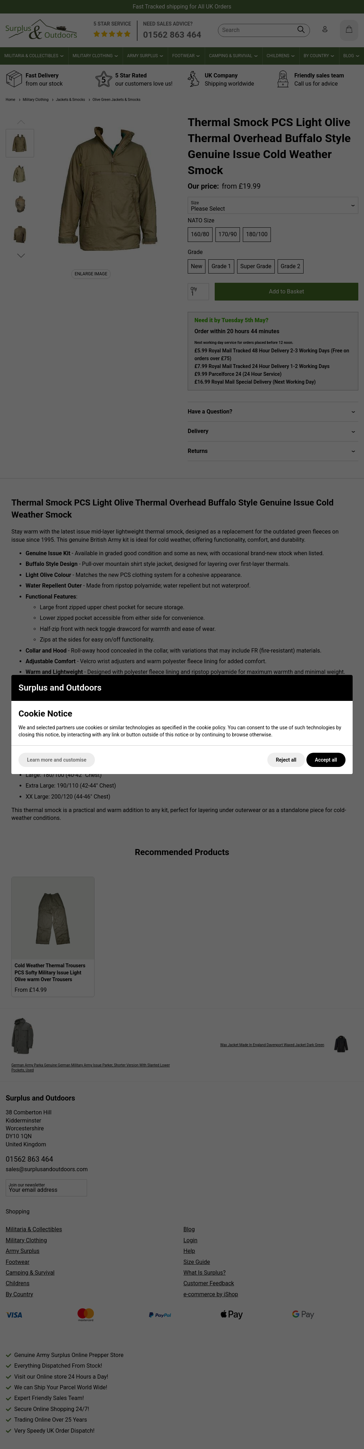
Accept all (326, 760)
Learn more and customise (56, 760)
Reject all (286, 760)
